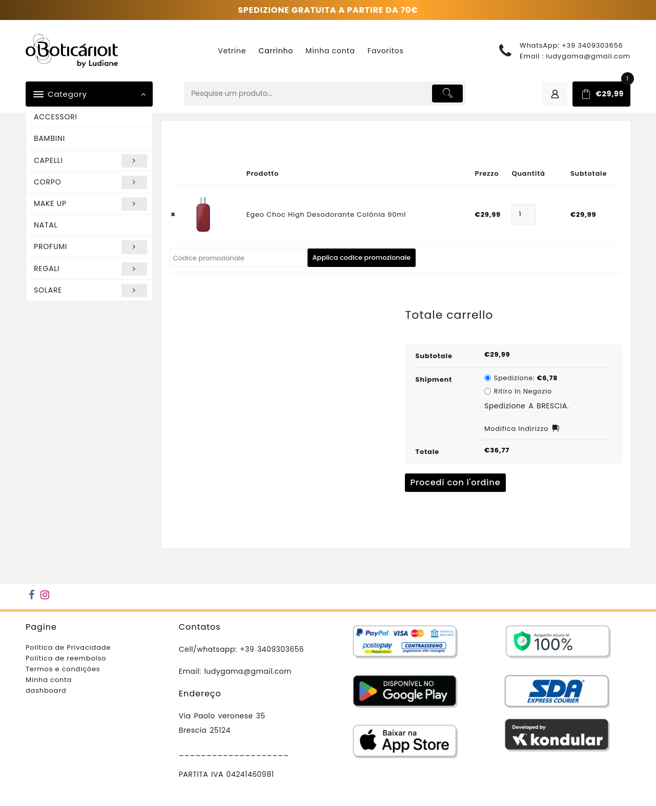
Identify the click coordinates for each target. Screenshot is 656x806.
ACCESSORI (55, 117)
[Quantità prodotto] (523, 214)
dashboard (46, 690)
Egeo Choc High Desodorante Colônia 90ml (326, 214)
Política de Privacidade (68, 647)
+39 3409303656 (592, 45)
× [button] (173, 214)
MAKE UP (90, 204)
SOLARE (90, 290)
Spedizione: (526, 378)
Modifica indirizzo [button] (516, 428)
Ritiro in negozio (523, 391)
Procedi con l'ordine (455, 482)
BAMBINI (49, 138)
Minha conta (49, 680)
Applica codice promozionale (362, 257)
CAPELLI (90, 161)
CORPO (90, 182)
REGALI (90, 269)
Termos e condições (63, 669)
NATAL (45, 225)
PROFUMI (90, 247)
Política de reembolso (66, 658)
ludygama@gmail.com (588, 56)
